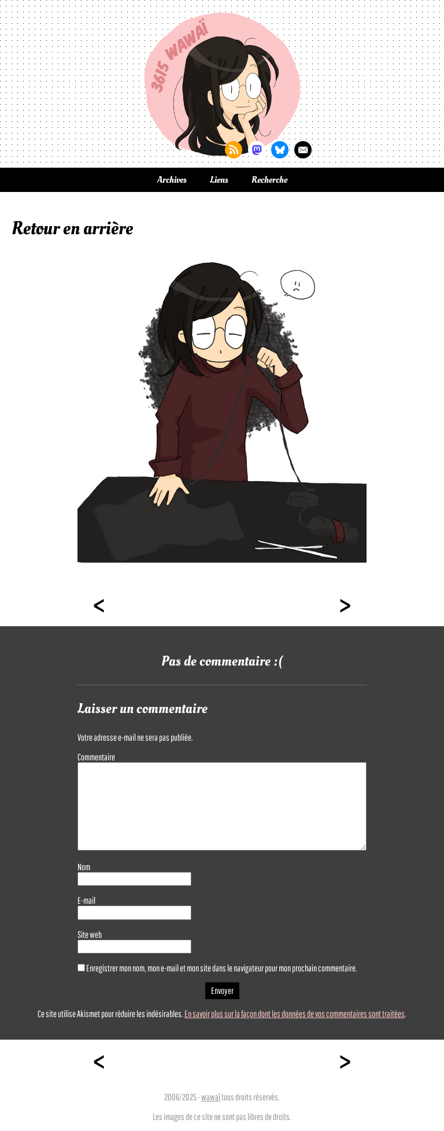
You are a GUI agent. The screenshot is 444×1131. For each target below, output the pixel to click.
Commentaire (96, 757)
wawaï (210, 1097)
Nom (83, 867)
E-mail (86, 900)
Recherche (269, 179)
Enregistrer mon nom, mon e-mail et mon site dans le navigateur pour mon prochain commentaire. (221, 968)
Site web (89, 934)
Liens (219, 179)
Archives (172, 179)
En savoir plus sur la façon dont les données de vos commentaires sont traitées (294, 1013)
